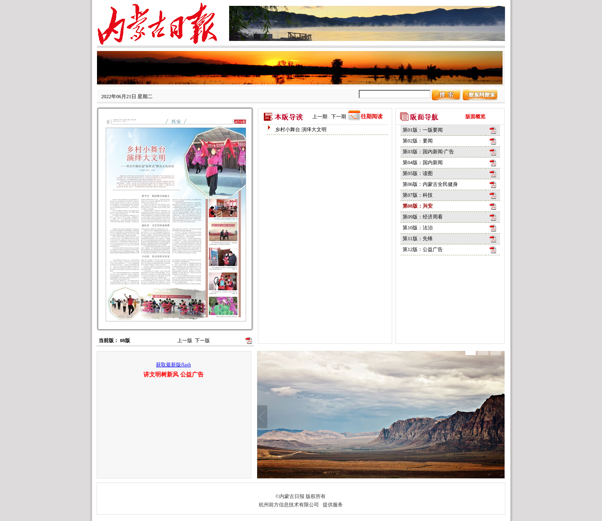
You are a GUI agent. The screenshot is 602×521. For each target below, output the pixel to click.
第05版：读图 (418, 173)
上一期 (319, 116)
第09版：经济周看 (423, 217)
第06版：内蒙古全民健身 (430, 184)
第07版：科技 (418, 195)
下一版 (202, 340)
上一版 (184, 340)
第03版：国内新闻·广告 (428, 152)
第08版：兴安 (418, 206)
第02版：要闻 (418, 141)
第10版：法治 (418, 228)
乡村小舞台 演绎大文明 (301, 129)
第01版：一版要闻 (423, 130)
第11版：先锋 (418, 238)
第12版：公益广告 (423, 249)
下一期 (338, 116)
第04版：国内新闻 (423, 162)
